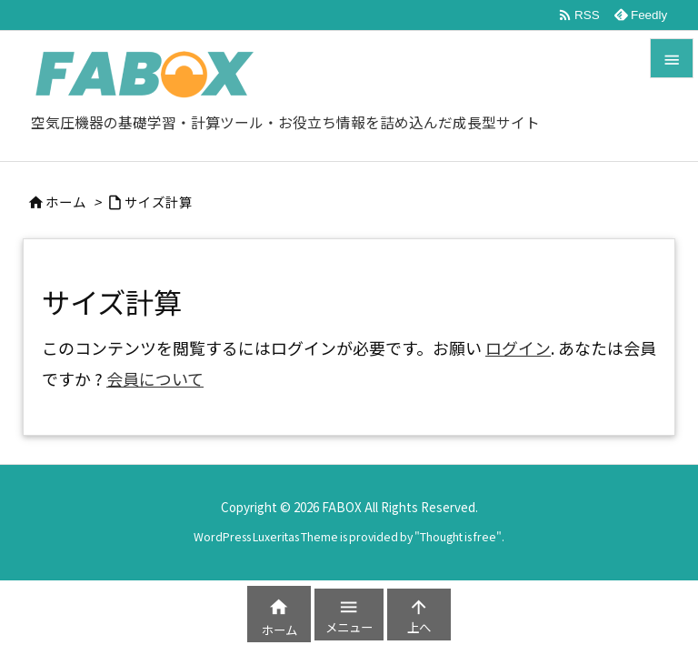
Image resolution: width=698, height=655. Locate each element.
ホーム (65, 201)
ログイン (518, 347)
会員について (155, 378)
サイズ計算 (159, 201)
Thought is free (458, 537)
